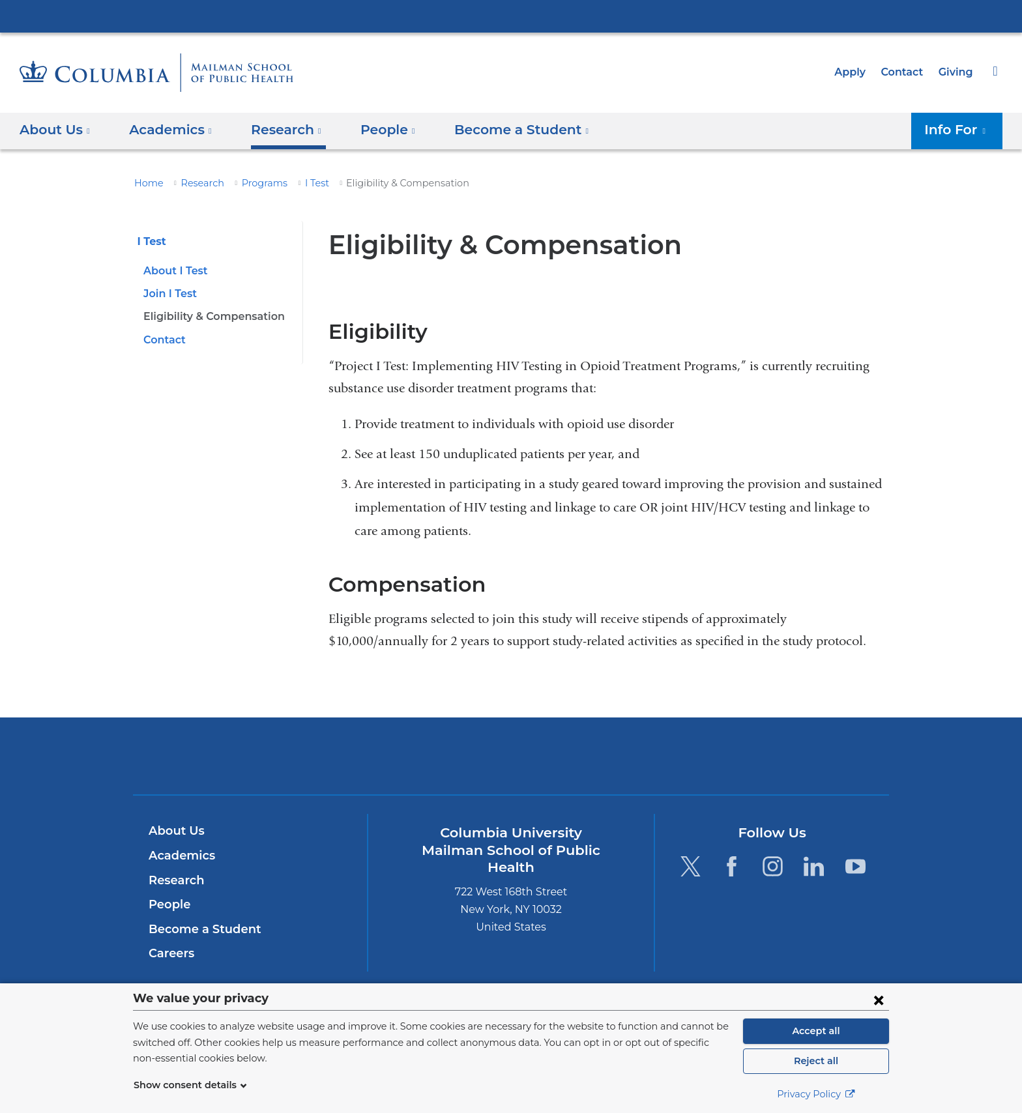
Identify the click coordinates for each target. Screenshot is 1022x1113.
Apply (855, 72)
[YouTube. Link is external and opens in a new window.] (855, 866)
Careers (170, 953)
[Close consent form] (878, 999)
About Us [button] (55, 130)
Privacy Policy (816, 1094)
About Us (175, 830)
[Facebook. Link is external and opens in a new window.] (731, 866)
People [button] (375, 130)
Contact (905, 72)
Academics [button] (166, 130)
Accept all (816, 1031)
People (168, 904)
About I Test (173, 270)
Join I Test (168, 293)
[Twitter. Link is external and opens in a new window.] (690, 866)
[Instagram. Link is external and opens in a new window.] (772, 866)
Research (197, 183)
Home (146, 183)
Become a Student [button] (501, 130)
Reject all (815, 1061)
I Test (304, 183)
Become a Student (200, 929)
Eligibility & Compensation (209, 316)
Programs (255, 183)
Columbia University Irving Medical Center (511, 16)
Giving (957, 72)
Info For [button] (958, 130)
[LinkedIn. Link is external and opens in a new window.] (814, 866)
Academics (180, 855)
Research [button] (277, 130)
